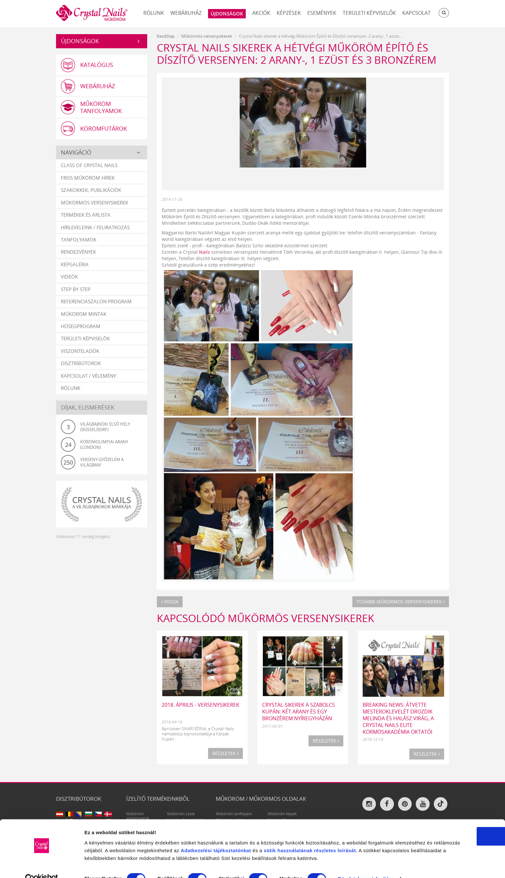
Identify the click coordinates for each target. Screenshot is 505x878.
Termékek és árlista (85, 215)
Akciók (261, 12)
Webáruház (186, 12)
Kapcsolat (416, 12)
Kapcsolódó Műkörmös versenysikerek (265, 618)
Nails (204, 252)
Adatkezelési (289, 819)
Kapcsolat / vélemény (88, 376)
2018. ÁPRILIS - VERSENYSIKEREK (200, 704)
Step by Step (76, 289)
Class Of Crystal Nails (89, 166)
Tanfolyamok (78, 240)
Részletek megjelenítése (112, 865)
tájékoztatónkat (324, 819)
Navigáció (76, 152)
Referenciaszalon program (96, 301)
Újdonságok (80, 41)
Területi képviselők (369, 12)
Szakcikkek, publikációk (91, 190)
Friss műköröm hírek (88, 178)
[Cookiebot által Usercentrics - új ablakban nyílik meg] (42, 865)
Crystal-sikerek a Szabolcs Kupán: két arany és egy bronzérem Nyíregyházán (298, 711)
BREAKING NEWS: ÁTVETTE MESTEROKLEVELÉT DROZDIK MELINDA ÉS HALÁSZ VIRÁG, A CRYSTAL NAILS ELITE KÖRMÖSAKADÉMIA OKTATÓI (398, 718)
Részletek (225, 753)
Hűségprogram (80, 326)
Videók (69, 277)
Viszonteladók (80, 351)
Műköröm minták (83, 314)
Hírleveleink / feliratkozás (95, 227)
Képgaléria (75, 264)
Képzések (289, 12)
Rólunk (153, 12)
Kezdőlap (166, 36)
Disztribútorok (81, 363)
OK (451, 805)
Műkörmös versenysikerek (94, 203)
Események (321, 12)
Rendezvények (78, 252)
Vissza (169, 602)
